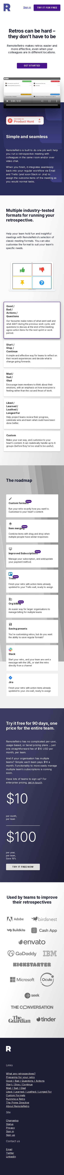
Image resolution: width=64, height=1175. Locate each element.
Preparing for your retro (20, 1077)
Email (9, 1149)
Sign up (10, 1135)
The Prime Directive (17, 1102)
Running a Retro (15, 1098)
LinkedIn (11, 1156)
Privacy (10, 1127)
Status (9, 1124)
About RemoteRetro (17, 1106)
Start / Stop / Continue (19, 1084)
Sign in (27, 7)
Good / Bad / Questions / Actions (25, 1080)
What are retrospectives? (21, 1073)
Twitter (10, 1152)
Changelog (12, 1120)
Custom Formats (15, 1095)
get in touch (35, 782)
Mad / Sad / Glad (16, 1088)
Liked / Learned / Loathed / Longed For (29, 1091)
